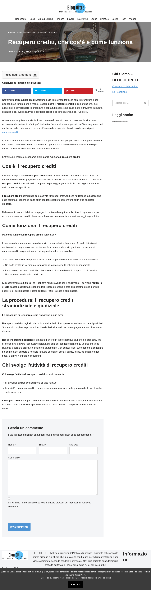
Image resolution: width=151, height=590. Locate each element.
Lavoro (70, 19)
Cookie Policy (79, 575)
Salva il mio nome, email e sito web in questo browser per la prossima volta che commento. (49, 506)
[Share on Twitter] (47, 91)
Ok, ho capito (75, 584)
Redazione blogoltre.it (20, 51)
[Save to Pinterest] (78, 91)
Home (11, 32)
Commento (14, 459)
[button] (145, 103)
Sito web (73, 445)
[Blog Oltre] (75, 8)
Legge (94, 19)
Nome (12, 445)
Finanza (60, 19)
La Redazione (119, 92)
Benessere (21, 19)
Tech (123, 19)
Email (42, 445)
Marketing (82, 19)
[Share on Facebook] (16, 91)
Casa (32, 19)
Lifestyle (104, 19)
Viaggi (132, 19)
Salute (115, 19)
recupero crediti (10, 132)
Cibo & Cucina (45, 19)
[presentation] (28, 516)
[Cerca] (145, 103)
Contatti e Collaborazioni (125, 86)
